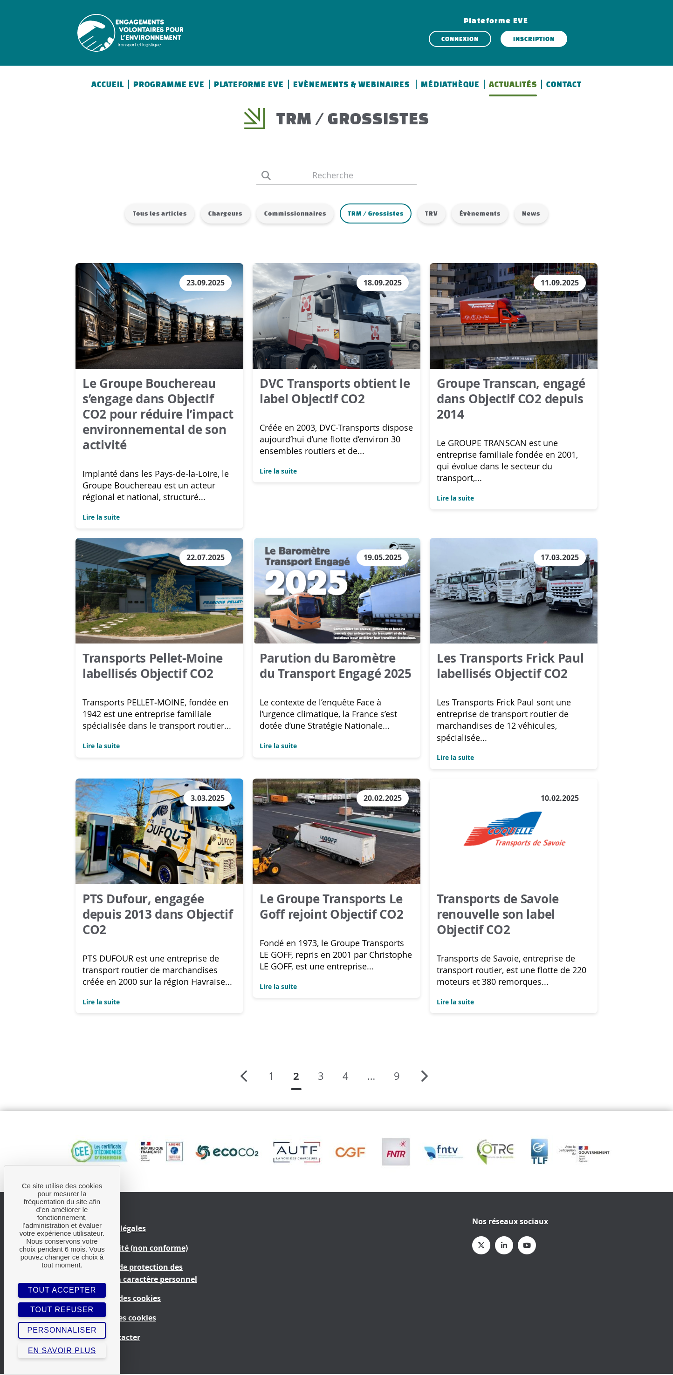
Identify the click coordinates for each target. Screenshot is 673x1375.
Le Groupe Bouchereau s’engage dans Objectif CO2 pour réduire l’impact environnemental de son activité (157, 414)
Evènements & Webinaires (352, 84)
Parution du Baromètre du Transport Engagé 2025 (336, 666)
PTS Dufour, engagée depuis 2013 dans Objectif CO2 (157, 914)
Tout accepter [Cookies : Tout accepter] (62, 1290)
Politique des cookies (122, 1299)
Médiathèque (450, 84)
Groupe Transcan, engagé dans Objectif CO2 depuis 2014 (511, 399)
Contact (564, 84)
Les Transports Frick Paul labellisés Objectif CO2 (510, 666)
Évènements (484, 213)
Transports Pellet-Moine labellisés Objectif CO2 (152, 666)
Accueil (107, 84)
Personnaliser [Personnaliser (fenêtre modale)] (61, 1330)
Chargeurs (221, 213)
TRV (433, 213)
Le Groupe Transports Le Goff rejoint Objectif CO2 (332, 907)
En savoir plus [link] (62, 1351)
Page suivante (428, 1077)
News (538, 213)
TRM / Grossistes (376, 213)
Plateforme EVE (249, 84)
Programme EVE (169, 84)
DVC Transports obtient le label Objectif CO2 (335, 391)
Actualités (513, 84)
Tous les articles (153, 213)
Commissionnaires (293, 213)
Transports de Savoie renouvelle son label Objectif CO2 (498, 914)
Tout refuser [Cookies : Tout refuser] (62, 1310)
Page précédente (242, 1077)
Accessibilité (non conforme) (135, 1248)
